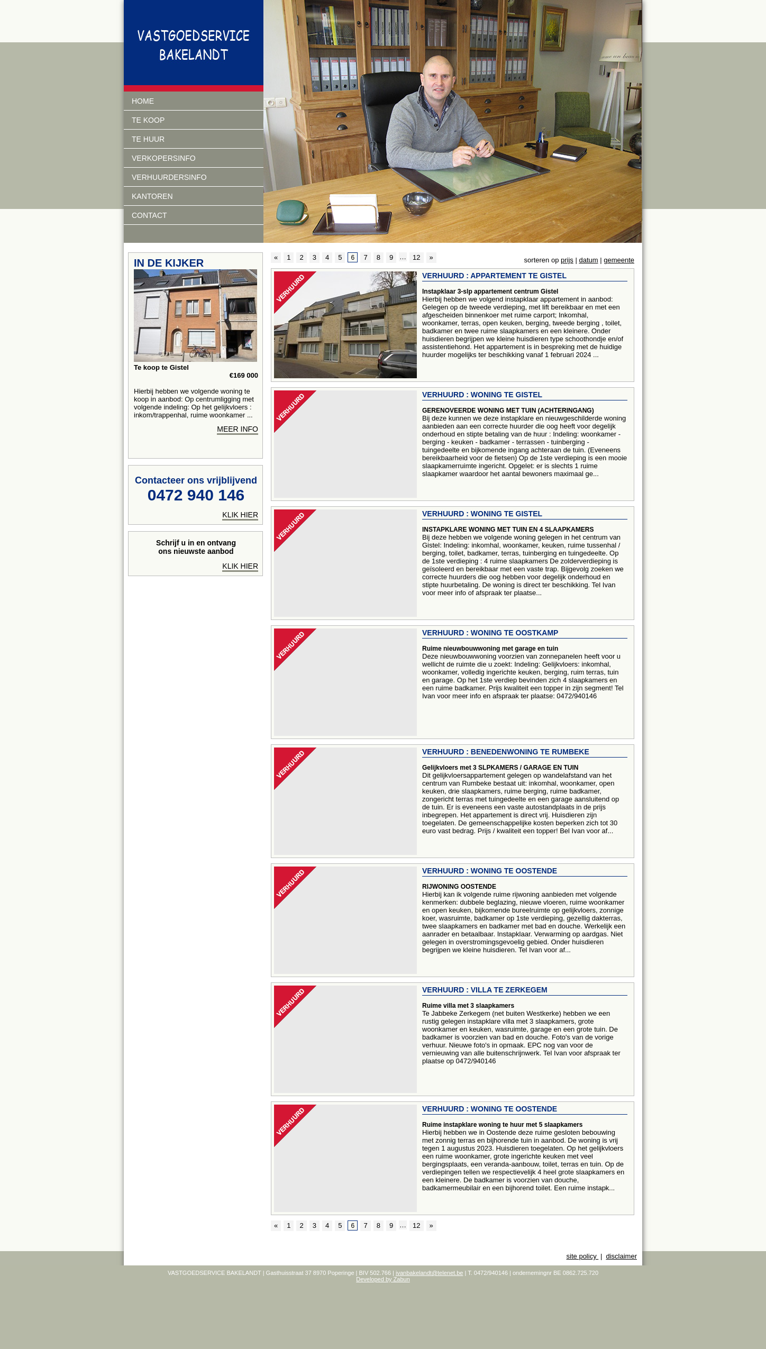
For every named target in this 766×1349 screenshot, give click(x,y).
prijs (567, 260)
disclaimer (621, 1256)
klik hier (240, 515)
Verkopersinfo (164, 158)
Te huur (148, 139)
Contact (149, 215)
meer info (237, 429)
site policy (583, 1256)
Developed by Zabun (383, 1279)
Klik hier (240, 566)
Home (143, 101)
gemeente (619, 260)
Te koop (148, 120)
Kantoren (152, 196)
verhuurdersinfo (169, 177)
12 (416, 257)
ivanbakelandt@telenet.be (429, 1273)
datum (588, 260)
